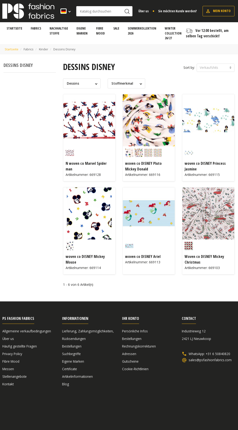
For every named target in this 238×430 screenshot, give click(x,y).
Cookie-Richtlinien (135, 369)
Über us (143, 11)
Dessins (73, 83)
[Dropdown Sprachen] (64, 11)
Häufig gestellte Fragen (19, 346)
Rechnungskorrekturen (139, 346)
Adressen (129, 354)
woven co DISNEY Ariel (143, 256)
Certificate (69, 369)
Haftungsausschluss (199, 409)
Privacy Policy (12, 354)
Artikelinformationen (77, 376)
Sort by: (189, 67)
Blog (65, 384)
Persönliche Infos (135, 331)
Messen (8, 369)
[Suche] (104, 11)
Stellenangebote (14, 376)
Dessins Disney (18, 65)
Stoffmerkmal (122, 83)
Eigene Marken (73, 361)
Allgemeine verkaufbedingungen (26, 331)
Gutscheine (130, 361)
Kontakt (8, 384)
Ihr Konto (130, 318)
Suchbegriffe (71, 354)
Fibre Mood (10, 361)
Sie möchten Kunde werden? (177, 11)
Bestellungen (71, 346)
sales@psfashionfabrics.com (210, 360)
